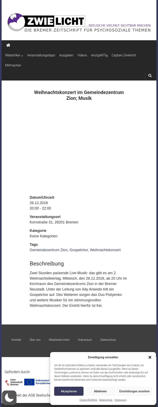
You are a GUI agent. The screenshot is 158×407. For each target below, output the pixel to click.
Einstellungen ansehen (134, 391)
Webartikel (12, 55)
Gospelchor (79, 250)
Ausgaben (66, 55)
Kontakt (16, 339)
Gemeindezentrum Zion (48, 250)
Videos (82, 55)
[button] (150, 357)
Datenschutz (106, 400)
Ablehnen (100, 391)
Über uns (35, 339)
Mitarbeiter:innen (59, 339)
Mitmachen (13, 65)
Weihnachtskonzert (105, 250)
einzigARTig (99, 55)
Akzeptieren (69, 391)
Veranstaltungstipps (41, 55)
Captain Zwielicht (124, 55)
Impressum (121, 400)
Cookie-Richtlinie (88, 400)
